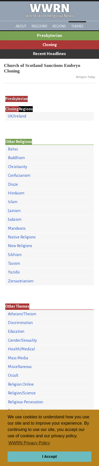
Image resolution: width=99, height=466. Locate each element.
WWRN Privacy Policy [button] (29, 443)
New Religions (20, 246)
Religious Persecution (25, 402)
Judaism (14, 219)
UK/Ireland (17, 116)
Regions (59, 26)
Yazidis (14, 272)
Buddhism (16, 158)
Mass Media (18, 358)
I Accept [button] (49, 456)
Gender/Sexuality (22, 340)
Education (16, 331)
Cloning (50, 44)
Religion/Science (22, 393)
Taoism (14, 263)
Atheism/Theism (22, 314)
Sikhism (15, 255)
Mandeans (17, 228)
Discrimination (20, 323)
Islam (12, 202)
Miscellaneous (20, 367)
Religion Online (21, 384)
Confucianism (19, 175)
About (21, 26)
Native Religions (22, 237)
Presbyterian (49, 35)
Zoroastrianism (21, 281)
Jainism (14, 211)
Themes (77, 26)
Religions (39, 26)
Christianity (17, 167)
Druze (13, 184)
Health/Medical (21, 349)
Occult (13, 375)
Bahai (13, 149)
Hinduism (16, 193)
